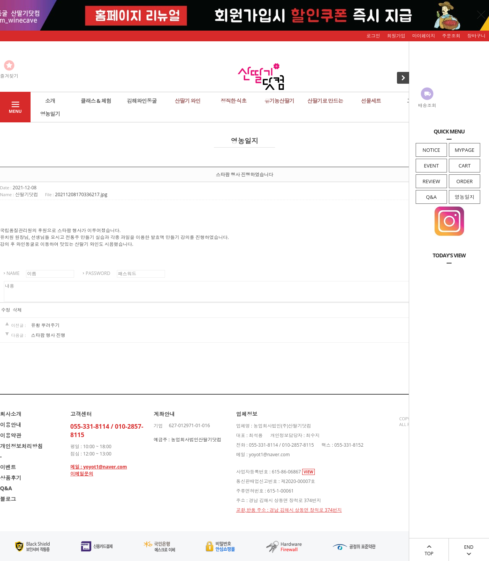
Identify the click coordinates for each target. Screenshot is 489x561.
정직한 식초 (233, 100)
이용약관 (10, 435)
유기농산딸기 (279, 100)
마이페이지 (423, 36)
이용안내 (10, 424)
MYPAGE (464, 149)
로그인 (373, 36)
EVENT (431, 165)
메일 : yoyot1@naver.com (98, 466)
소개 (50, 100)
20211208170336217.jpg (81, 194)
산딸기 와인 (188, 100)
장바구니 (476, 36)
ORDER (465, 181)
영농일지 (464, 197)
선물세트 (371, 100)
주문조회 (451, 36)
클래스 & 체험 (96, 100)
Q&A (431, 197)
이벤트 (8, 467)
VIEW (308, 472)
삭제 (17, 310)
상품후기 (10, 477)
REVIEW (431, 181)
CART (464, 165)
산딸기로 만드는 (325, 100)
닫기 (481, 14)
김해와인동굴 (142, 100)
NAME (12, 273)
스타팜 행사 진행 (48, 335)
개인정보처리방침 (21, 446)
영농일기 (50, 113)
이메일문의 (81, 473)
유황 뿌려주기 (45, 325)
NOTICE (431, 149)
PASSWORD (98, 273)
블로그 (8, 498)
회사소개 (10, 414)
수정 (5, 310)
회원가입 (396, 36)
